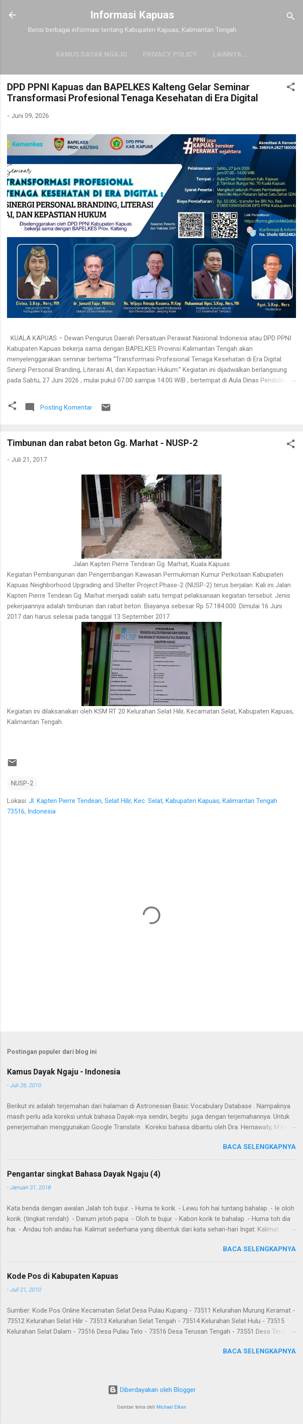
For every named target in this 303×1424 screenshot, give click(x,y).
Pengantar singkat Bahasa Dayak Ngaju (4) (84, 1173)
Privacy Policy (170, 54)
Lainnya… (230, 54)
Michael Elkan (171, 1407)
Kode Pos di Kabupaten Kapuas (62, 1276)
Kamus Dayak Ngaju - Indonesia (63, 1071)
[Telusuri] (290, 17)
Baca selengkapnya (259, 1147)
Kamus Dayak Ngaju (91, 54)
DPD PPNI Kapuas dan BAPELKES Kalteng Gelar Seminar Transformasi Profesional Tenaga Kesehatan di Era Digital (132, 92)
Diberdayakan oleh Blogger (152, 1390)
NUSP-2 (22, 783)
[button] (290, 88)
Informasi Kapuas (132, 15)
